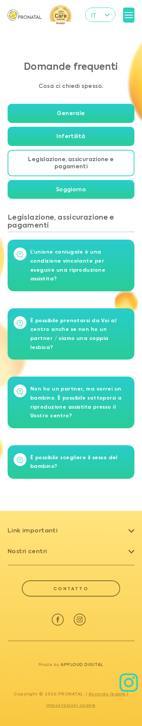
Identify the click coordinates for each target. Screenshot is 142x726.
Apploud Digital (82, 664)
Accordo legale (107, 694)
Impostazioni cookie (71, 705)
